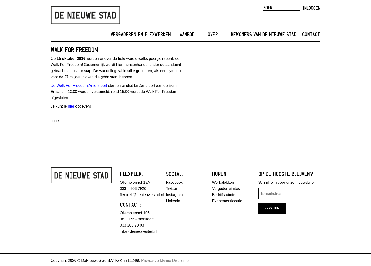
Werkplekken (223, 182)
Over (215, 34)
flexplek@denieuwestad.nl (142, 195)
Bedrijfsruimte (223, 195)
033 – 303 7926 (133, 189)
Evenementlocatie (227, 201)
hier (71, 106)
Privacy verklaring (156, 260)
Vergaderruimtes (226, 189)
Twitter (171, 189)
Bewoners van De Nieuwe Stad (263, 34)
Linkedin (173, 201)
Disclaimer (181, 260)
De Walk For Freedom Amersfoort (79, 85)
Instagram (174, 195)
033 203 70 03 (132, 225)
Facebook (174, 182)
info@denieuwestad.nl (138, 231)
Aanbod (189, 34)
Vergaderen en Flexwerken (141, 34)
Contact (311, 34)
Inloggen (311, 7)
